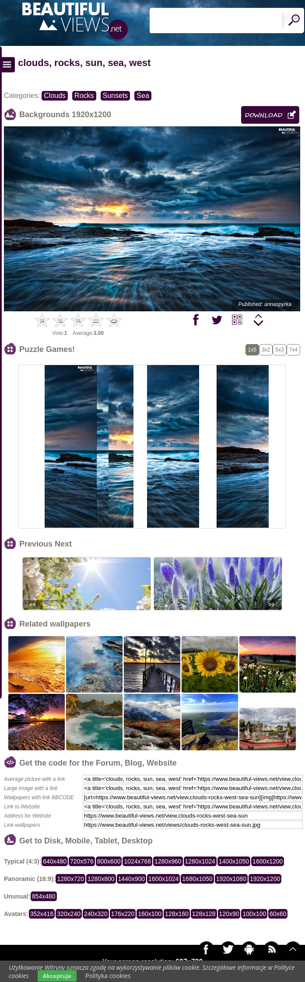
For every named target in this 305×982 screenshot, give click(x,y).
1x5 (252, 350)
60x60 (278, 913)
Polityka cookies (108, 976)
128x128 (204, 913)
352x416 (42, 913)
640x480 (55, 861)
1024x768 (137, 861)
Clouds (55, 95)
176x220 (123, 913)
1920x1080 (231, 878)
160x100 (149, 913)
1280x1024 (200, 861)
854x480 (44, 896)
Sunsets (115, 95)
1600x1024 (163, 878)
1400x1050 (234, 861)
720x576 (82, 861)
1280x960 (168, 861)
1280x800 (101, 878)
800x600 (109, 861)
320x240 (69, 913)
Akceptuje (57, 976)
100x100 (254, 913)
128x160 (177, 913)
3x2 (266, 350)
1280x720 (70, 878)
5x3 (279, 350)
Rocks (84, 95)
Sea (143, 95)
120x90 (229, 913)
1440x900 (131, 878)
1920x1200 (265, 878)
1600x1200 (267, 861)
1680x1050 (197, 878)
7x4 (293, 350)
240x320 (96, 913)
